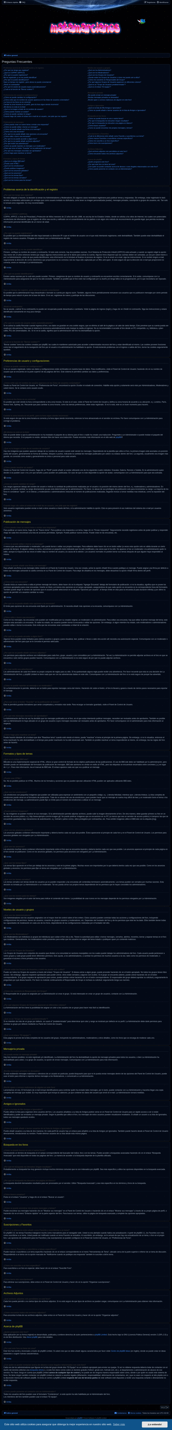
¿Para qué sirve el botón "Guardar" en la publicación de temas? (27, 148)
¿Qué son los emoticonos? (14, 166)
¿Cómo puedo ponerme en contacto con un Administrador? (110, 169)
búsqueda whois (36, 1370)
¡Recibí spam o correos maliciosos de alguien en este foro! (110, 100)
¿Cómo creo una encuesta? (14, 131)
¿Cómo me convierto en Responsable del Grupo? (106, 80)
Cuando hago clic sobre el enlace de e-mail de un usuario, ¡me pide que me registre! (35, 116)
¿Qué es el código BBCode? (14, 161)
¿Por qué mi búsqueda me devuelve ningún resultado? (108, 121)
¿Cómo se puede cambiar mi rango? (17, 114)
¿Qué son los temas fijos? (13, 175)
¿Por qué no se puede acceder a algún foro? (20, 139)
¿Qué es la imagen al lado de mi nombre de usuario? (23, 109)
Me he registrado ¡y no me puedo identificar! (20, 77)
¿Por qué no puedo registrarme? (16, 75)
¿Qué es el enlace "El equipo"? (99, 87)
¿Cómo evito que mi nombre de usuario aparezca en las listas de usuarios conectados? (36, 100)
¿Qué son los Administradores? (99, 70)
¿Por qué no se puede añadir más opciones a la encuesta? (26, 134)
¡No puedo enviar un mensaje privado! (102, 95)
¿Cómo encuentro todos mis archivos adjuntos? (105, 154)
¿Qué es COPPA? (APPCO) (14, 73)
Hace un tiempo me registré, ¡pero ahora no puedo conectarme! (27, 82)
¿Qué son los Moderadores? (98, 73)
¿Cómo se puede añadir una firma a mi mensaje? (22, 129)
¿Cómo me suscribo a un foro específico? (103, 141)
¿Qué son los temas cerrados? (15, 178)
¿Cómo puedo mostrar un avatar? (16, 112)
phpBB (118, 437)
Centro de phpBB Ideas (120, 1351)
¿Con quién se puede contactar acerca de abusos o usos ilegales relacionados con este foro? (123, 167)
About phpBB (32, 1337)
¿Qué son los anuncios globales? (16, 171)
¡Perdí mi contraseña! (12, 84)
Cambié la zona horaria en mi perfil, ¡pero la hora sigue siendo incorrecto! (31, 104)
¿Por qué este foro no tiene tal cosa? (101, 164)
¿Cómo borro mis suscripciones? (100, 143)
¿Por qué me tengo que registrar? (16, 70)
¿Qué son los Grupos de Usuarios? (101, 75)
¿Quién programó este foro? (98, 162)
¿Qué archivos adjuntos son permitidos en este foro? (107, 151)
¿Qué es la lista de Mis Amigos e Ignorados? (104, 108)
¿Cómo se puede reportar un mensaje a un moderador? (24, 146)
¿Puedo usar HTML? (11, 163)
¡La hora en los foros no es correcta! (17, 102)
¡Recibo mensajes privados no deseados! (103, 97)
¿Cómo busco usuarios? (97, 125)
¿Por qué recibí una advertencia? (16, 143)
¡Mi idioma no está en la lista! (14, 107)
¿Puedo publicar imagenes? (14, 168)
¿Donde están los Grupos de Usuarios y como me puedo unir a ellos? (114, 77)
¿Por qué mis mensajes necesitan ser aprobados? (22, 151)
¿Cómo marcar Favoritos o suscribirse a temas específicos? (110, 138)
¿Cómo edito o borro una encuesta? (17, 136)
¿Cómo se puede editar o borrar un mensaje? (21, 127)
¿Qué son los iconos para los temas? (18, 180)
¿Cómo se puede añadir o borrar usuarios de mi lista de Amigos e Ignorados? (117, 110)
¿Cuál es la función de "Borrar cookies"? (19, 89)
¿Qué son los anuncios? (13, 173)
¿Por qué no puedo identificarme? (16, 80)
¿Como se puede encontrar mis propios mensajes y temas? (110, 128)
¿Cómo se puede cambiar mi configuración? (20, 97)
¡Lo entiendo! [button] (155, 1424)
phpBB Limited (101, 1335)
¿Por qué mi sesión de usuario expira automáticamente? (25, 87)
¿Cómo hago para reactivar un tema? (18, 153)
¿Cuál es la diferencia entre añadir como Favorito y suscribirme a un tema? (116, 136)
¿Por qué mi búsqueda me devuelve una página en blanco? (110, 123)
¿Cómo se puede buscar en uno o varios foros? (105, 118)
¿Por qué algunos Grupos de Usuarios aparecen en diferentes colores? (114, 82)
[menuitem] (22, 2)
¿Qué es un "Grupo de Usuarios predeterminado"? (107, 84)
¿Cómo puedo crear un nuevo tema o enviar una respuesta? (26, 124)
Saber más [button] (119, 1424)
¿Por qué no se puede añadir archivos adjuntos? (22, 141)
